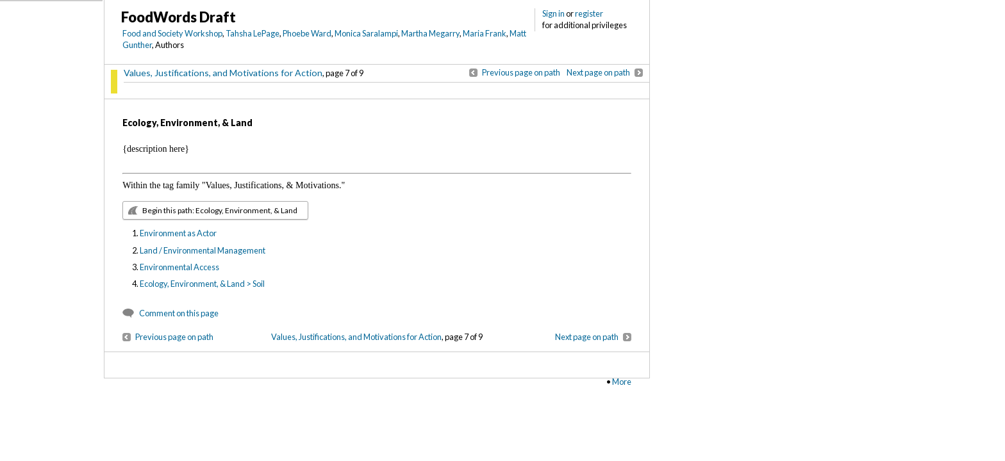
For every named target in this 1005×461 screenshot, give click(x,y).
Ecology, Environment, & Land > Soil (202, 284)
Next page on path (598, 72)
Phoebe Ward (307, 33)
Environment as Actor (178, 233)
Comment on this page (179, 313)
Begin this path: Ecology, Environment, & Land (219, 210)
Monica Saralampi (366, 33)
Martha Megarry (430, 33)
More (621, 381)
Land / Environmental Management (202, 250)
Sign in (553, 13)
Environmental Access (179, 267)
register (589, 13)
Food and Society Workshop (172, 33)
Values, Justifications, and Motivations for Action (223, 72)
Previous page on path (521, 72)
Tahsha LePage (252, 33)
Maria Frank (484, 33)
